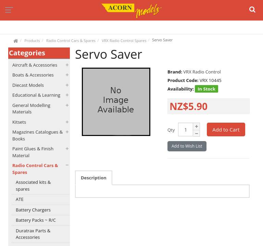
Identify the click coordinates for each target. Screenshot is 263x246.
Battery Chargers (33, 210)
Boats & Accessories (33, 75)
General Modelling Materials (31, 108)
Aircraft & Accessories (34, 65)
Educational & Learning (36, 95)
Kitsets (19, 122)
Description (94, 178)
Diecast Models (28, 85)
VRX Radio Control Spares (124, 40)
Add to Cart (225, 129)
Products (32, 40)
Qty (171, 130)
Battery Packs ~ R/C (36, 220)
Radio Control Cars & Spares (71, 40)
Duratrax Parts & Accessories (33, 234)
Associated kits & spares (33, 185)
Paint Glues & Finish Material (32, 152)
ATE (20, 199)
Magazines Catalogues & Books (37, 135)
